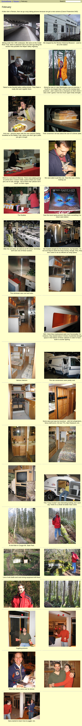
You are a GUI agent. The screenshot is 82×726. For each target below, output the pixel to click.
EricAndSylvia (6, 1)
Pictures (16, 1)
